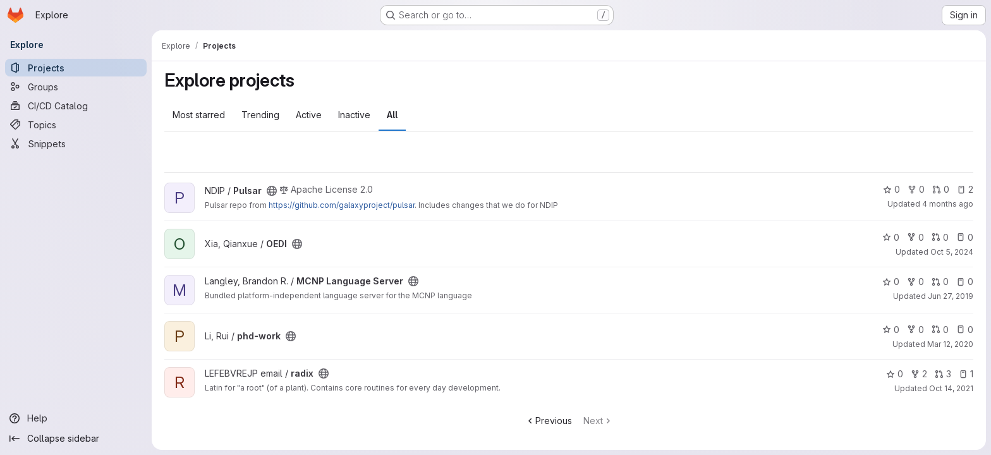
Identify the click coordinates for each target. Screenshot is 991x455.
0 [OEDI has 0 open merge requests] (940, 237)
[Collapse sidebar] (76, 438)
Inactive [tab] (354, 114)
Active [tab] (309, 114)
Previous (548, 420)
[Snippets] (76, 143)
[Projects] (76, 67)
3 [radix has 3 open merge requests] (943, 373)
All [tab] (392, 114)
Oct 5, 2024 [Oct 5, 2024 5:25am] (951, 252)
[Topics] (76, 124)
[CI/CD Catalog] (76, 105)
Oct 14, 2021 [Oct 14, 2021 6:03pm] (951, 388)
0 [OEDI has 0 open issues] (964, 237)
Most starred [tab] (199, 114)
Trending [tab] (260, 114)
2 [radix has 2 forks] (919, 373)
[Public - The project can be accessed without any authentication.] (272, 191)
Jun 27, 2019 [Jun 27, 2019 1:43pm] (950, 296)
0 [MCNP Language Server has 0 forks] (915, 281)
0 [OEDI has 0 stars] (890, 237)
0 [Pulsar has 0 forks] (916, 189)
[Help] (76, 418)
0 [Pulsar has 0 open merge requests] (940, 189)
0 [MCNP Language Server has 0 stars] (890, 281)
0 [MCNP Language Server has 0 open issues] (964, 281)
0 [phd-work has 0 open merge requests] (940, 329)
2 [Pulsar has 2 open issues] (965, 189)
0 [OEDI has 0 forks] (915, 237)
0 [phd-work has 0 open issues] (964, 329)
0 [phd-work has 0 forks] (915, 329)
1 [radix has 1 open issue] (966, 373)
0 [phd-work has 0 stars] (890, 329)
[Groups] (76, 86)
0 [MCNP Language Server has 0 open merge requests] (940, 281)
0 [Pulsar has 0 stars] (891, 189)
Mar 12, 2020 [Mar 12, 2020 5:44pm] (950, 344)
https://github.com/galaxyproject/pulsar (342, 205)
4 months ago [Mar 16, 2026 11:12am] (947, 204)
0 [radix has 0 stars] (894, 373)
